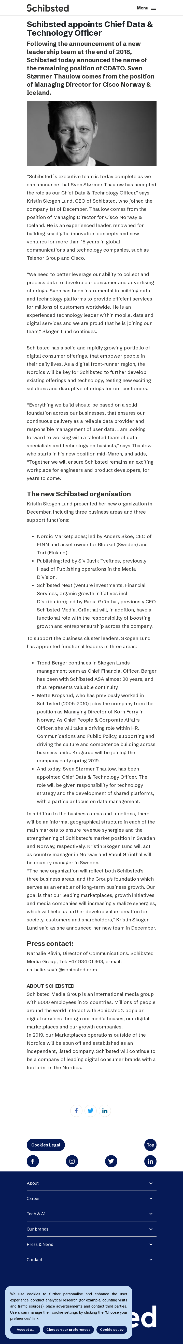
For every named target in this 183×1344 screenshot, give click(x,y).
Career (33, 1198)
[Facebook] (76, 1111)
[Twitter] (91, 1111)
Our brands (37, 1229)
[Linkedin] (105, 1111)
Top (150, 1144)
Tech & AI (36, 1213)
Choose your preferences (68, 1329)
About (33, 1183)
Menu (147, 8)
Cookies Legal (45, 1144)
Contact (34, 1259)
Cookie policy (112, 1329)
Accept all (25, 1329)
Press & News (40, 1244)
